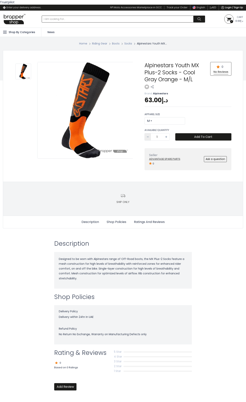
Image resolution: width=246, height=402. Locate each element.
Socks (128, 43)
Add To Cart (203, 137)
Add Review (65, 386)
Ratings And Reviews (149, 222)
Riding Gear (99, 43)
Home (83, 43)
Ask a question (215, 159)
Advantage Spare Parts (164, 159)
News (51, 32)
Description (90, 222)
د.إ (213, 7)
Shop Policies (116, 222)
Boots (116, 43)
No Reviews (221, 72)
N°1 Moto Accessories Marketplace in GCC (136, 7)
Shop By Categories (19, 32)
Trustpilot (7, 2)
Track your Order (177, 7)
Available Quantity (157, 130)
